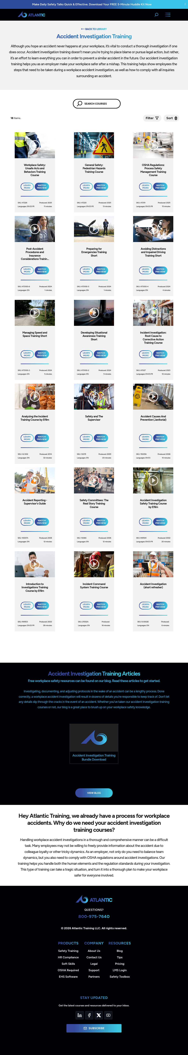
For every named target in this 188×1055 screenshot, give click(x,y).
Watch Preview (42, 186)
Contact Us (94, 957)
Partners (94, 976)
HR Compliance (68, 957)
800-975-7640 (94, 916)
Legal (94, 963)
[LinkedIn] (80, 1015)
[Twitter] (99, 1015)
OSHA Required (68, 970)
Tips (119, 957)
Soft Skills (68, 963)
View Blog (94, 792)
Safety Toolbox (120, 976)
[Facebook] (89, 1015)
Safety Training (68, 951)
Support (93, 970)
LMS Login (120, 970)
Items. (16, 118)
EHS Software (68, 976)
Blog (120, 951)
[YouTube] (108, 1015)
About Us (94, 951)
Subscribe (94, 1028)
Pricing (119, 963)
